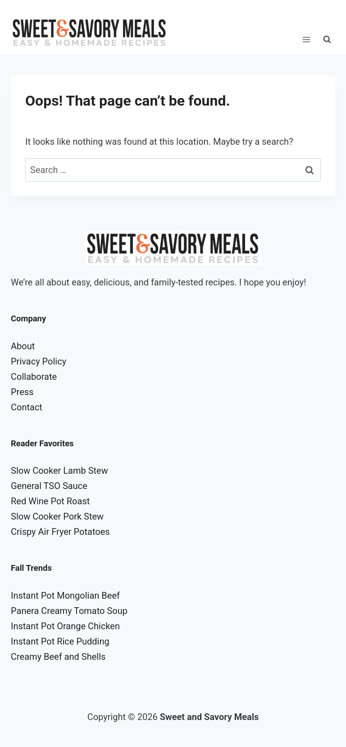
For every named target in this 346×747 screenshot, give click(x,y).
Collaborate (34, 376)
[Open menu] (306, 39)
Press (22, 392)
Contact (26, 407)
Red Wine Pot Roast (50, 501)
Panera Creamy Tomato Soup (69, 610)
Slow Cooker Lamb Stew (59, 470)
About (23, 346)
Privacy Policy (38, 361)
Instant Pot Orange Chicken (65, 626)
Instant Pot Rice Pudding (60, 641)
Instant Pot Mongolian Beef (65, 595)
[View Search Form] (327, 39)
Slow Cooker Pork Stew (57, 516)
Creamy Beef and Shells (58, 656)
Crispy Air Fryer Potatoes (60, 531)
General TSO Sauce (49, 485)
